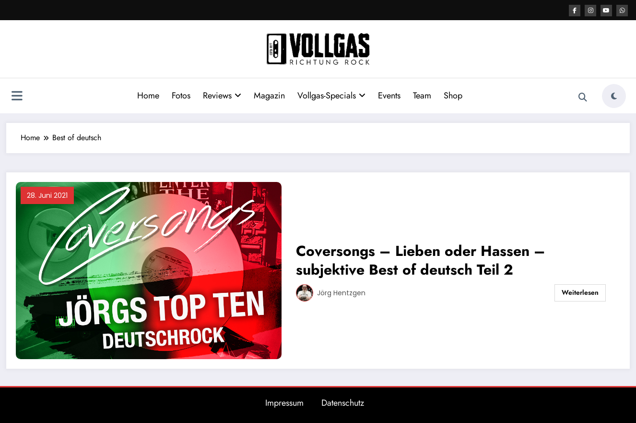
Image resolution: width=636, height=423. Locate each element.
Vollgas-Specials (331, 95)
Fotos (181, 95)
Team (422, 95)
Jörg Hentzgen (341, 293)
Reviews (222, 95)
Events (389, 95)
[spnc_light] (614, 96)
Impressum (284, 403)
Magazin (269, 95)
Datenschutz (342, 403)
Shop (453, 95)
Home (148, 95)
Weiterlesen (580, 292)
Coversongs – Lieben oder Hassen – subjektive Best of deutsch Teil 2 (420, 260)
